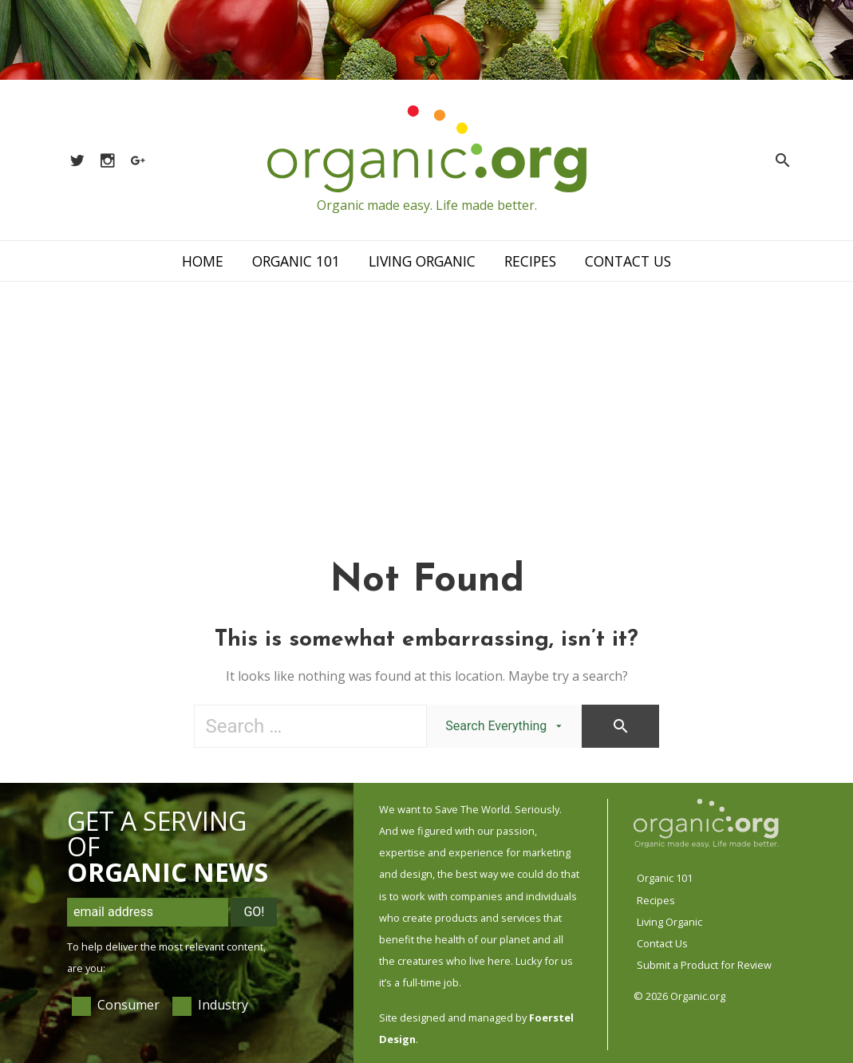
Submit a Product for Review (704, 965)
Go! (253, 911)
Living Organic (422, 261)
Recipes (530, 261)
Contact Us (628, 261)
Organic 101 (296, 261)
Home (202, 261)
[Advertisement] (426, 401)
